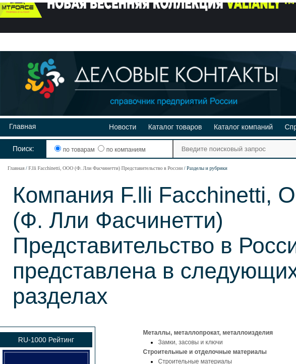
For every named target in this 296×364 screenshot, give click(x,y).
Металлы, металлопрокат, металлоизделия (208, 332)
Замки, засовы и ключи (190, 342)
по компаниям (121, 149)
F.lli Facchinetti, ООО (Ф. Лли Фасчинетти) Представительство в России (105, 168)
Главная (22, 126)
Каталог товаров (175, 127)
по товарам (75, 149)
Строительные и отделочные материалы (205, 351)
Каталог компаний (243, 127)
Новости (122, 127)
